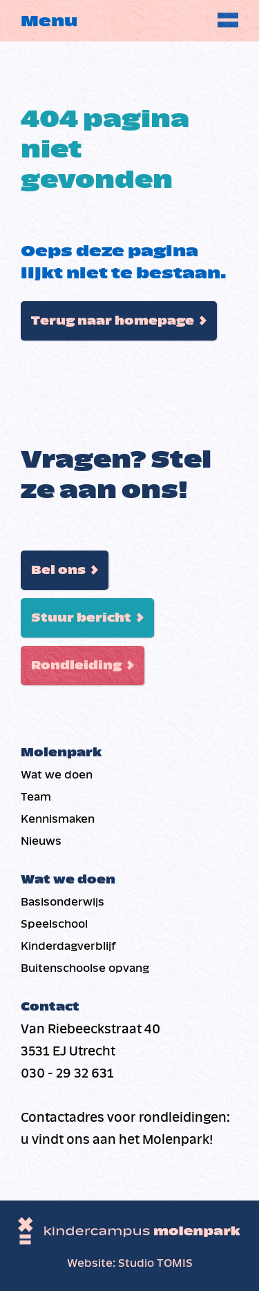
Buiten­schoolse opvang (85, 968)
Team (36, 796)
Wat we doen (57, 774)
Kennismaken (58, 818)
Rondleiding (76, 665)
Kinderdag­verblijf (68, 946)
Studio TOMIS (155, 1263)
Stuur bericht (81, 617)
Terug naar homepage (112, 320)
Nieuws (41, 841)
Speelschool (54, 923)
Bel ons (58, 570)
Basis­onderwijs (62, 901)
